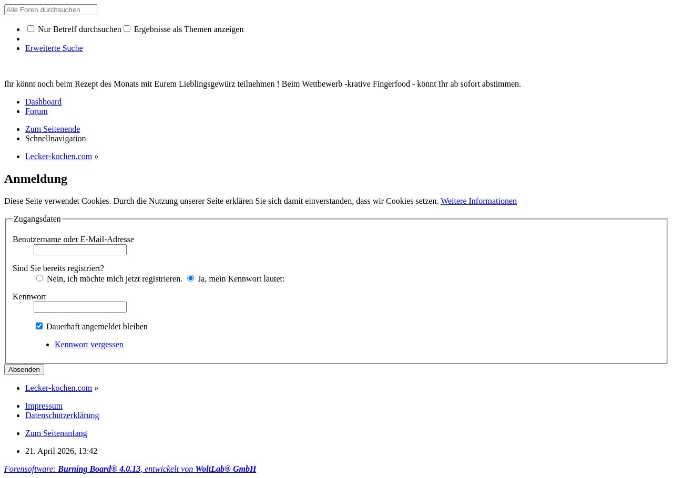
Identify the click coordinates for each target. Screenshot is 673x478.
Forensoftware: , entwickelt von (130, 468)
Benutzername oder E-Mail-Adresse (73, 239)
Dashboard (43, 101)
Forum (36, 111)
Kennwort (29, 296)
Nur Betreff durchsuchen (74, 29)
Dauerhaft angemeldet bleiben (92, 326)
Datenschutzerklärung (62, 415)
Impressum (44, 405)
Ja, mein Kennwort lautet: (235, 278)
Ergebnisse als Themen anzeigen (184, 29)
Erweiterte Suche (54, 48)
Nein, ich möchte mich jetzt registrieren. (109, 278)
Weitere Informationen (479, 200)
